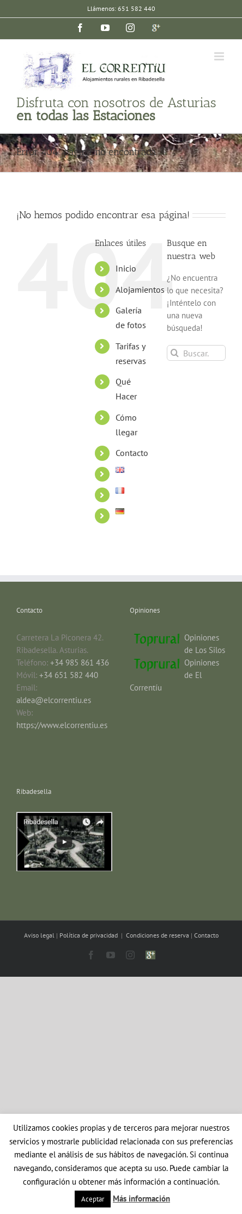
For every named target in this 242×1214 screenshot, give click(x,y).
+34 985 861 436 (79, 662)
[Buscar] (175, 353)
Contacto (132, 452)
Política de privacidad (89, 935)
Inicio (126, 268)
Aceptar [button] (92, 1199)
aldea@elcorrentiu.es (53, 700)
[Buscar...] (196, 353)
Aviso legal (40, 935)
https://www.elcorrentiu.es (61, 725)
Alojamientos (140, 289)
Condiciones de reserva (157, 935)
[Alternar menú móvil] (220, 56)
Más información (141, 1198)
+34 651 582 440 (68, 675)
